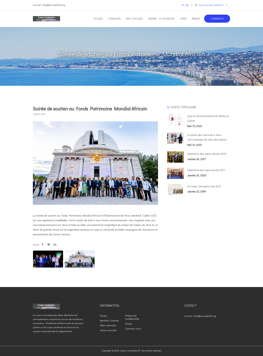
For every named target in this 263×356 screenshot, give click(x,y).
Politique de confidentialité (132, 317)
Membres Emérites (109, 320)
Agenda (152, 18)
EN (183, 5)
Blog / (104, 60)
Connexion (217, 18)
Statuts (128, 323)
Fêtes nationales (108, 325)
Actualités (168, 18)
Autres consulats (108, 330)
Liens (183, 18)
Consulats (114, 18)
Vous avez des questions (209, 5)
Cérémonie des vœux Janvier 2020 (207, 154)
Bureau (196, 18)
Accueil (98, 18)
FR (187, 5)
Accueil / (95, 60)
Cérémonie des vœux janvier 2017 (206, 170)
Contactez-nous (133, 328)
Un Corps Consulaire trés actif (204, 186)
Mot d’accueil (134, 18)
